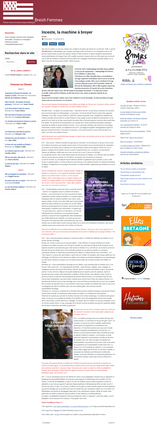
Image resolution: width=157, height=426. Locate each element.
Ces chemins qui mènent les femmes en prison (20, 121)
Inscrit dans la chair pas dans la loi (132, 184)
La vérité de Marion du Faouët (130, 145)
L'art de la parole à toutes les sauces (17, 108)
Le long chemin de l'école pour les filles (133, 112)
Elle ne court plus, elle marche (15, 157)
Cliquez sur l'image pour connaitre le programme (136, 58)
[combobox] (16, 62)
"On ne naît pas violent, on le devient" (133, 169)
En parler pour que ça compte (15, 180)
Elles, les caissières (126, 141)
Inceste (61, 44)
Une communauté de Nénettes (129, 125)
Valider (7, 58)
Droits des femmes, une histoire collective (133, 118)
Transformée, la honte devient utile (132, 172)
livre (57, 414)
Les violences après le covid (14, 151)
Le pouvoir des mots (12, 163)
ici (35, 75)
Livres (45, 44)
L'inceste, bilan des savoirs (84, 83)
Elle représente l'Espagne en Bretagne (18, 115)
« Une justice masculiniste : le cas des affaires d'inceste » (71, 406)
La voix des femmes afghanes (15, 187)
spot (47, 410)
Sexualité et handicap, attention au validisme (134, 152)
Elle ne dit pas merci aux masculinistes (132, 131)
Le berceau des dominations (84, 71)
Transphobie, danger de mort (130, 175)
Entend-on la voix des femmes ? (16, 138)
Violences (53, 44)
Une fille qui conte (126, 105)
